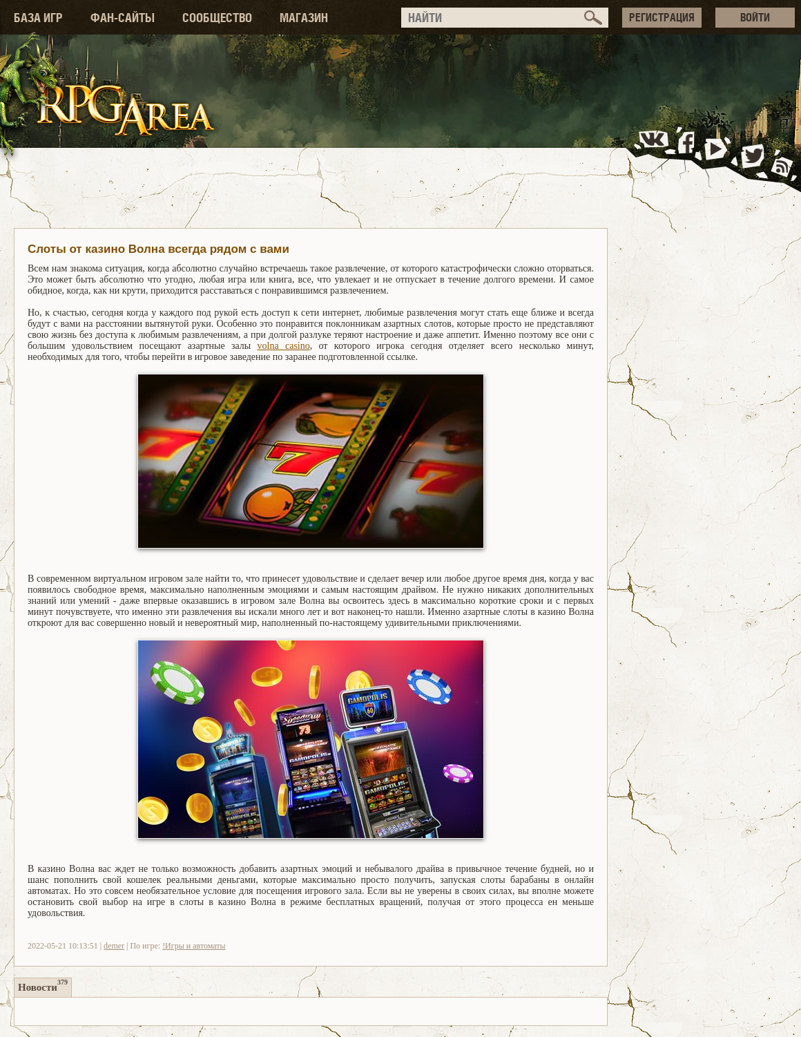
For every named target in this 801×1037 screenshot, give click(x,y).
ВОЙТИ (755, 17)
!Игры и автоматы (193, 946)
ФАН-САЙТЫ (122, 17)
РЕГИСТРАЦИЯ (662, 17)
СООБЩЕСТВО (217, 17)
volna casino (284, 346)
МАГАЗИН (304, 17)
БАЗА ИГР (38, 17)
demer (114, 946)
